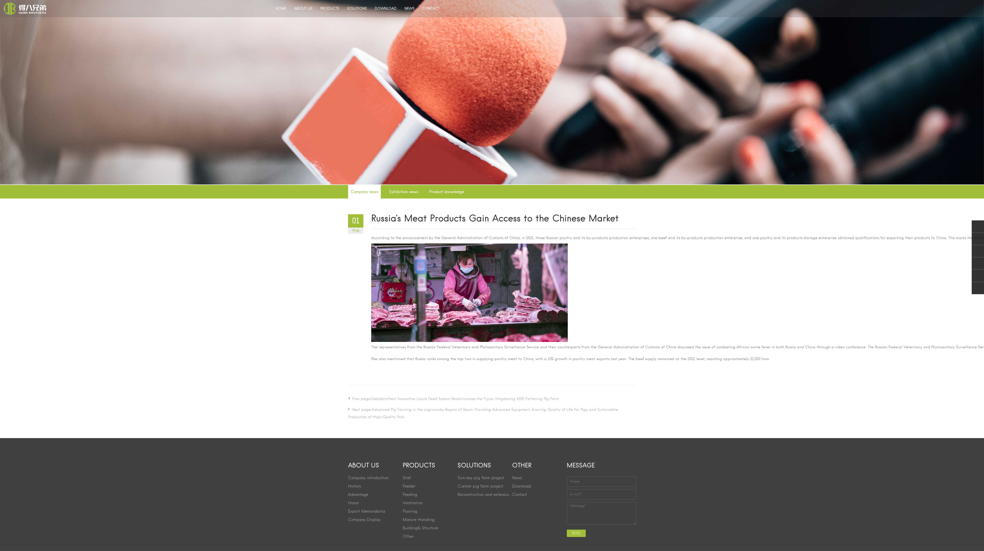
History (354, 487)
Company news (364, 192)
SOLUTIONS (357, 8)
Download (521, 487)
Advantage (358, 495)
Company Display (364, 520)
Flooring (410, 512)
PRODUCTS (329, 8)
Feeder (409, 487)
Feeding (410, 495)
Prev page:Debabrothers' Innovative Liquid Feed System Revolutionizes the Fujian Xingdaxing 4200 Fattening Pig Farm (455, 399)
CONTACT (430, 8)
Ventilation (413, 503)
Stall (407, 478)
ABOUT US (303, 8)
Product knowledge (446, 192)
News (517, 478)
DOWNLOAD (386, 8)
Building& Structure (420, 528)
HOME (281, 8)
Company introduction (368, 478)
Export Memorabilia (366, 512)
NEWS (409, 8)
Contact (519, 495)
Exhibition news (403, 192)
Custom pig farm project (480, 487)
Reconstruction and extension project (485, 495)
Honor (353, 503)
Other (408, 537)
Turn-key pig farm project (481, 478)
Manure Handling (418, 520)
